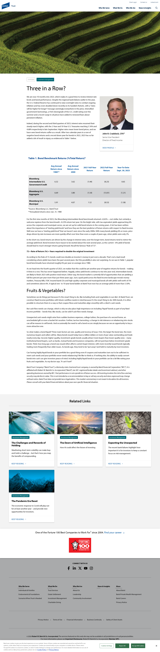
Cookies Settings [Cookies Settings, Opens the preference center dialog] (106, 647)
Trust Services (53, 590)
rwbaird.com (154, 2)
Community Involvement (82, 598)
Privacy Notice (121, 602)
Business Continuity (94, 620)
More (118, 586)
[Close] (156, 647)
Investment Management (45, 80)
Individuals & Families (27, 590)
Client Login (133, 2)
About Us (76, 590)
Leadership (77, 594)
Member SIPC (114, 639)
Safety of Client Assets (114, 620)
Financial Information (75, 620)
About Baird (120, 590)
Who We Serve (104, 8)
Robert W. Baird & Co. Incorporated (45, 636)
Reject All (122, 647)
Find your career (114, 532)
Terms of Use (57, 620)
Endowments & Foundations (29, 594)
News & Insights (145, 8)
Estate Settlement (54, 594)
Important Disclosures (73, 639)
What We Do (117, 8)
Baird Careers (121, 598)
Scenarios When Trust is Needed (30, 598)
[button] (156, 8)
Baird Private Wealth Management (128, 594)
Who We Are (130, 8)
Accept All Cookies (138, 647)
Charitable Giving (54, 602)
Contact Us (143, 2)
